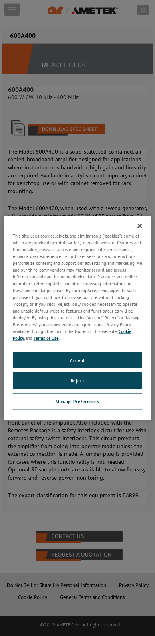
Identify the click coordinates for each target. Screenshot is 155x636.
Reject (77, 381)
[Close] (140, 225)
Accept (77, 360)
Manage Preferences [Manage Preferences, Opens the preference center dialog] (77, 401)
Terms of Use (46, 338)
